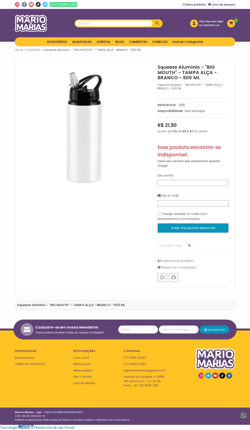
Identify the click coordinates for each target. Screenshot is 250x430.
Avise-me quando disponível (193, 228)
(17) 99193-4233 (135, 364)
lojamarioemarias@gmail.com (144, 370)
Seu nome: (166, 175)
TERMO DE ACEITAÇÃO (30, 364)
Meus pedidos (194, 5)
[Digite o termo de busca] (114, 23)
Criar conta (81, 358)
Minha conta (82, 364)
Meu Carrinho (82, 377)
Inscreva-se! (214, 330)
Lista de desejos (221, 5)
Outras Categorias (187, 42)
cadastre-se (211, 25)
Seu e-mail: (168, 195)
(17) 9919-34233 (135, 358)
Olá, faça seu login (211, 21)
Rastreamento (25, 358)
